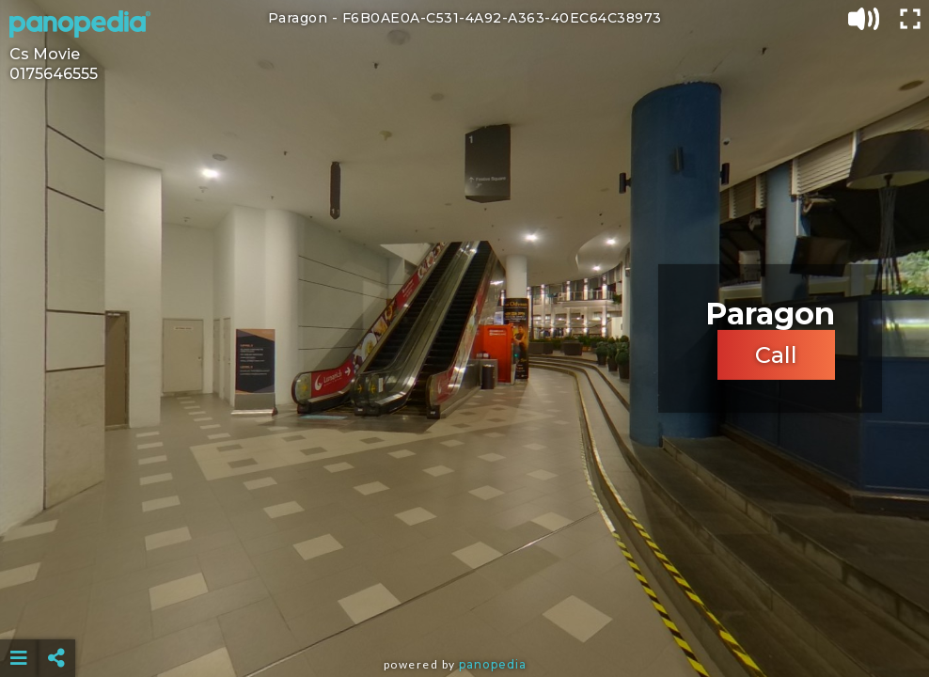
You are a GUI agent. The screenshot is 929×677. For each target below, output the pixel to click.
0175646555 (53, 74)
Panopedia (493, 664)
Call (776, 355)
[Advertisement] (464, 611)
